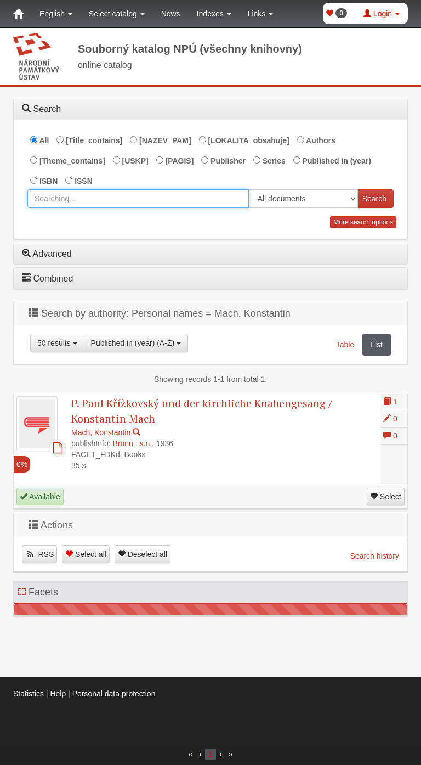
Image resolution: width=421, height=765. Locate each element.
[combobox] (138, 198)
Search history (374, 556)
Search (374, 198)
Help (58, 693)
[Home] (18, 13)
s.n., (147, 443)
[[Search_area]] (303, 198)
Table (345, 344)
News (170, 13)
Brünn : (125, 443)
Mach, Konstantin (100, 432)
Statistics (28, 693)
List (377, 344)
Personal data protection (114, 693)
